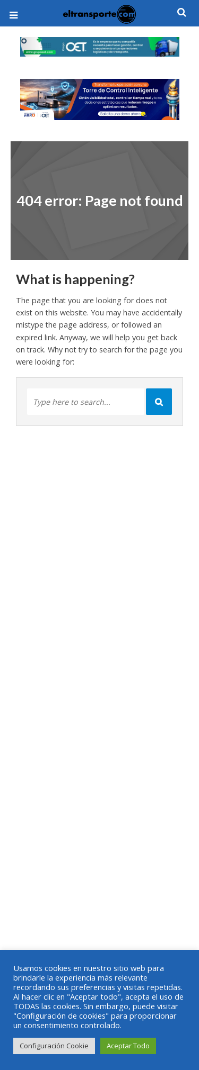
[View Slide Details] (99, 47)
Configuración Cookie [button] (54, 1045)
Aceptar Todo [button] (128, 1045)
